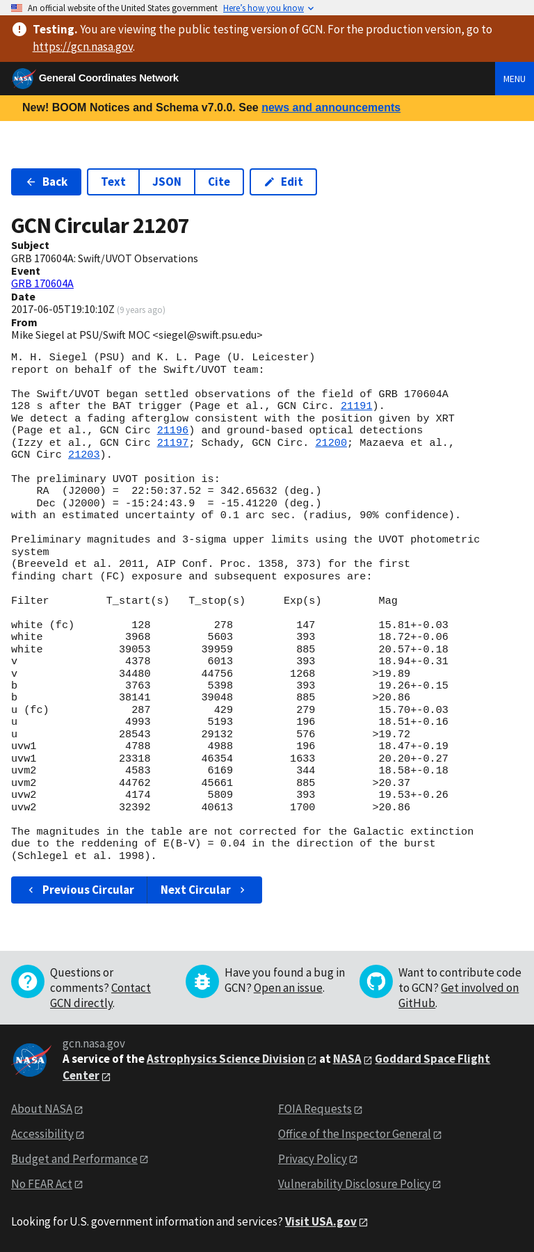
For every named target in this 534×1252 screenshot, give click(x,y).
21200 (331, 443)
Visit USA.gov (321, 1221)
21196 (173, 431)
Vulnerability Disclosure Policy (354, 1183)
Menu (514, 78)
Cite (219, 181)
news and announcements (330, 107)
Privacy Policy (312, 1158)
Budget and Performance (74, 1158)
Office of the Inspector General (354, 1133)
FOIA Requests (315, 1108)
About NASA (41, 1108)
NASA (347, 1058)
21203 (84, 455)
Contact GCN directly (100, 995)
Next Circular (204, 889)
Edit (283, 181)
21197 (173, 443)
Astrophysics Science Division (226, 1058)
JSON (166, 181)
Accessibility (42, 1133)
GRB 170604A (42, 283)
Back (46, 181)
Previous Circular (79, 889)
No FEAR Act (41, 1183)
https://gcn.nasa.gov (83, 46)
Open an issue (288, 987)
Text (113, 181)
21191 (357, 406)
